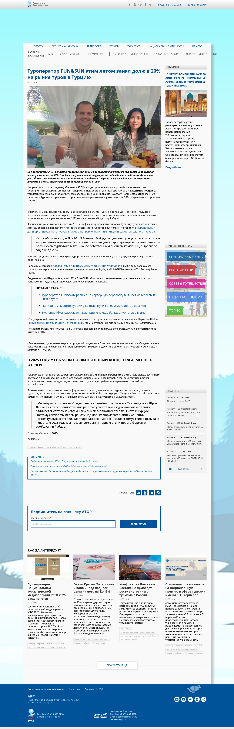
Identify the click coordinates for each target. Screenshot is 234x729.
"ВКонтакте (76, 459)
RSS (94, 686)
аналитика (100, 640)
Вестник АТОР (175, 267)
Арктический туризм (77, 54)
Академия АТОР (163, 54)
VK (141, 4)
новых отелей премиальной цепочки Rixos (53, 317)
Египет (41, 441)
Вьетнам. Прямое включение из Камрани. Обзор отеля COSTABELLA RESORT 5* (185, 455)
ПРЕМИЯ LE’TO (104, 54)
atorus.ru (179, 726)
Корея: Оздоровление (192, 54)
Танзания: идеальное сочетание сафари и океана (183, 411)
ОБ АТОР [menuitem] (197, 46)
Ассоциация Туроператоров (41, 4)
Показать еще (117, 662)
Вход (162, 4)
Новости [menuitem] (37, 46)
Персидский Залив (129, 636)
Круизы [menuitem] (114, 46)
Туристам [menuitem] (133, 46)
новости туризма (36, 644)
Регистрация (174, 4)
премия (61, 640)
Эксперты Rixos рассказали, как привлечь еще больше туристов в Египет (96, 307)
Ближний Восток (150, 633)
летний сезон (53, 441)
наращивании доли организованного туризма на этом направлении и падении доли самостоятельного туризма (94, 229)
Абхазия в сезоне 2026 (178, 398)
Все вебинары (178, 466)
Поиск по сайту (197, 4)
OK (146, 4)
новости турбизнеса (72, 441)
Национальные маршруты (182, 294)
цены (77, 636)
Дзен (130, 4)
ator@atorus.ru (52, 713)
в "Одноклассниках (96, 459)
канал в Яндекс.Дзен (88, 455)
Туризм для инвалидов (132, 54)
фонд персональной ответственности (137, 629)
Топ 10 (171, 307)
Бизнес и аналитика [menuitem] (65, 46)
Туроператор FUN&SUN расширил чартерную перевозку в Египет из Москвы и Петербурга (99, 292)
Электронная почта (40, 509)
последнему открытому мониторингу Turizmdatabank (84, 264)
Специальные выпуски (180, 253)
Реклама (83, 686)
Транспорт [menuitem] (94, 46)
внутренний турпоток (130, 633)
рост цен (86, 636)
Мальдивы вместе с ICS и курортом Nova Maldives (185, 425)
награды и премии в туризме (41, 640)
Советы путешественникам (183, 280)
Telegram (151, 4)
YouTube (135, 4)
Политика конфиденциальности (43, 686)
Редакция (69, 686)
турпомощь (126, 625)
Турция (32, 441)
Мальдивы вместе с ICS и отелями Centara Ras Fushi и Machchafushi (184, 439)
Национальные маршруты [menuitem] (166, 46)
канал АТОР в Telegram (59, 455)
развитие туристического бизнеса (182, 646)
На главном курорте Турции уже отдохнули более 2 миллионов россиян (95, 301)
